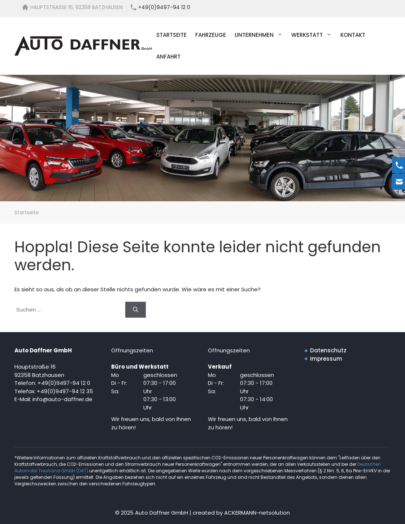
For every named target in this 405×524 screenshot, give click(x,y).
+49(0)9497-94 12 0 (64, 383)
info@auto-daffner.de (62, 399)
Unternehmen (261, 35)
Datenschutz (328, 350)
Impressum (326, 358)
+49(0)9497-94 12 (61, 391)
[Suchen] (135, 310)
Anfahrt (168, 56)
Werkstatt (313, 35)
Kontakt (352, 35)
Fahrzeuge (210, 35)
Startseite (171, 35)
